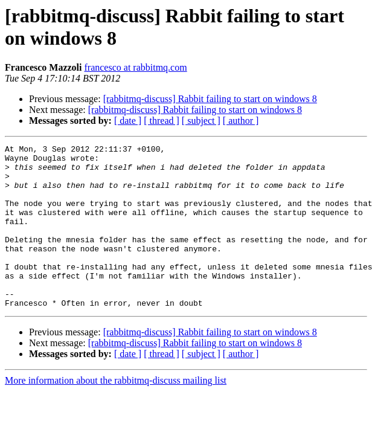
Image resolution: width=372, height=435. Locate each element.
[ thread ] (161, 120)
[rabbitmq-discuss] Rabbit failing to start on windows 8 (210, 99)
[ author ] (241, 120)
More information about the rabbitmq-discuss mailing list (115, 413)
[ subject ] (201, 120)
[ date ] (127, 120)
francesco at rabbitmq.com (136, 67)
